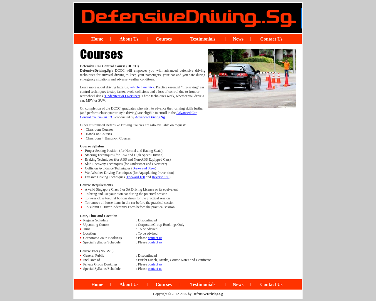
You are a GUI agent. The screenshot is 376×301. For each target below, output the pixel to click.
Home (97, 38)
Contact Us (271, 38)
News (238, 38)
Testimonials (203, 38)
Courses (164, 38)
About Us (129, 38)
